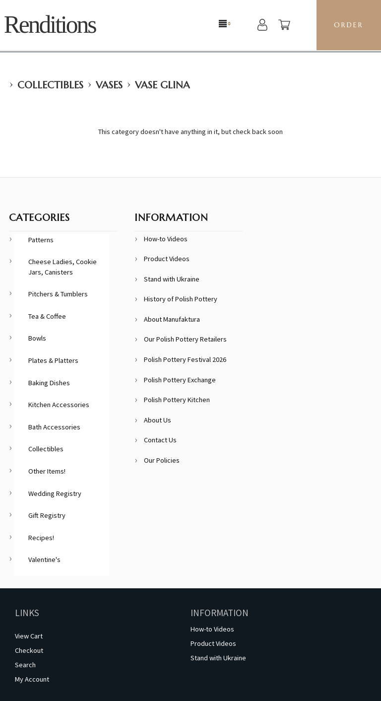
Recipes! (41, 537)
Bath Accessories (54, 426)
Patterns (41, 239)
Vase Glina (162, 85)
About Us (157, 420)
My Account (32, 679)
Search (25, 664)
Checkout (29, 650)
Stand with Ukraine (171, 279)
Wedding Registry (54, 493)
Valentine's (44, 559)
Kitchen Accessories (58, 404)
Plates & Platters (53, 360)
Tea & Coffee (47, 316)
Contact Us (160, 439)
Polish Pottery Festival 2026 (185, 359)
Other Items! (46, 471)
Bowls (37, 338)
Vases (109, 85)
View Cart (29, 635)
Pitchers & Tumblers (58, 293)
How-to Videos (166, 238)
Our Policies (162, 460)
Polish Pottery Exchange (180, 379)
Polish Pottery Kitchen (177, 399)
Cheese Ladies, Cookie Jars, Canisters (62, 267)
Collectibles (50, 85)
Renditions (50, 24)
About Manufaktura (172, 319)
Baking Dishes (49, 382)
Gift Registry (46, 515)
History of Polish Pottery (180, 298)
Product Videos (167, 258)
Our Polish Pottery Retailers (185, 339)
